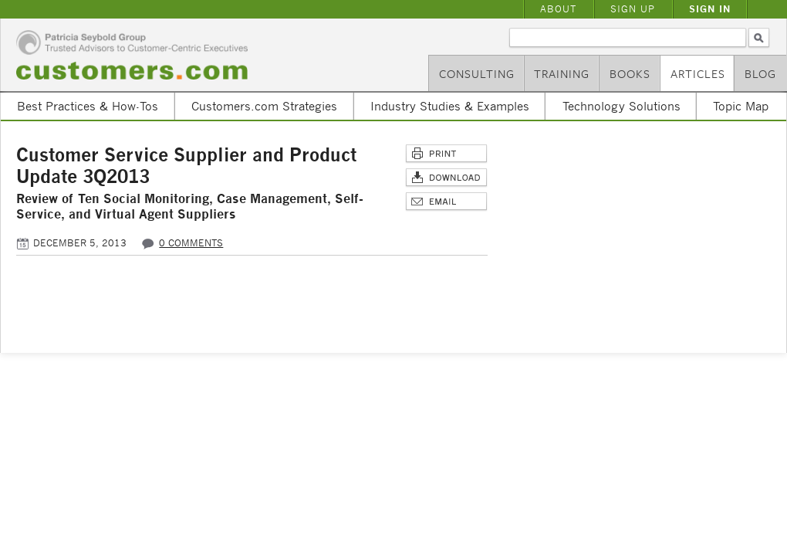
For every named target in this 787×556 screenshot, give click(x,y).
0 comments (191, 243)
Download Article (446, 178)
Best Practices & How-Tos (87, 106)
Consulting (477, 73)
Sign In (710, 9)
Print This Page (446, 154)
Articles (697, 73)
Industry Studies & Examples (449, 106)
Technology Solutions (621, 106)
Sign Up (632, 9)
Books (630, 73)
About (558, 9)
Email (446, 202)
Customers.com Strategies (264, 106)
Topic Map (740, 106)
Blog (760, 73)
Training (561, 73)
